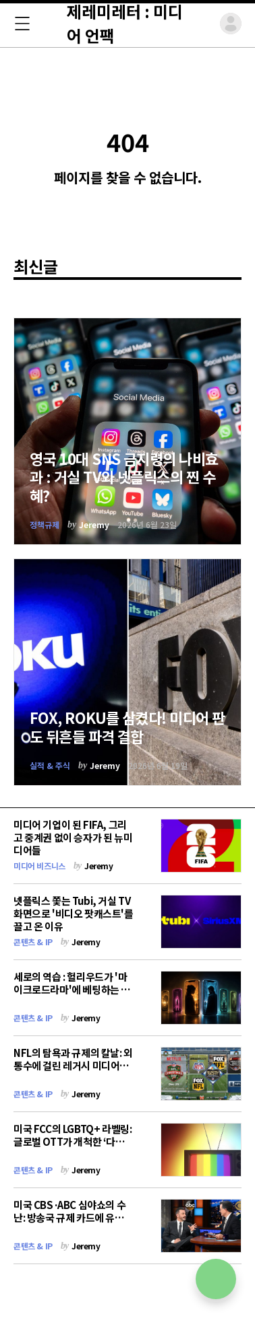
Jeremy (94, 524)
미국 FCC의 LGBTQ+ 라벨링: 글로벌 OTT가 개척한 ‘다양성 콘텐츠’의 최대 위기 (72, 1141)
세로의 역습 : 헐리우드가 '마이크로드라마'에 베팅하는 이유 (71, 989)
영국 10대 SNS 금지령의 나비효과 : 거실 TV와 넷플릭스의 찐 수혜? (124, 476)
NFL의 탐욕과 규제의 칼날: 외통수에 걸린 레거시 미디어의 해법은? (73, 1065)
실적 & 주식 (50, 765)
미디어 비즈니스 (39, 865)
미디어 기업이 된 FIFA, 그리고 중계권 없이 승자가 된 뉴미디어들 (72, 837)
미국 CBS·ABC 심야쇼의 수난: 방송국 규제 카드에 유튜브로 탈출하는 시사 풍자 (73, 1217)
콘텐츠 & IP (33, 941)
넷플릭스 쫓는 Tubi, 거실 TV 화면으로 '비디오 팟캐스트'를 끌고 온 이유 (73, 913)
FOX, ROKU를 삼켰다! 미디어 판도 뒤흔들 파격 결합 (127, 726)
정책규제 (44, 524)
